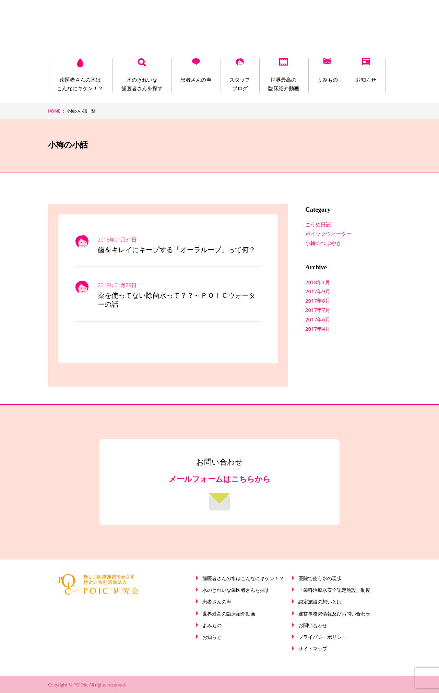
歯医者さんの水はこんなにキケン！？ (80, 84)
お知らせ (362, 79)
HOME (54, 111)
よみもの (324, 79)
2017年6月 (317, 319)
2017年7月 (317, 309)
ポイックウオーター (328, 233)
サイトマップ (312, 649)
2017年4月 (317, 328)
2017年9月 (317, 291)
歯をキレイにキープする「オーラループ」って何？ (177, 250)
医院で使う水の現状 (320, 578)
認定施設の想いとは (320, 602)
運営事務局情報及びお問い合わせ (334, 614)
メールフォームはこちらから (220, 479)
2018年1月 (317, 282)
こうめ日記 (318, 224)
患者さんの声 (194, 79)
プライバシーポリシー (322, 637)
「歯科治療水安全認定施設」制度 (334, 590)
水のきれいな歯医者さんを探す (141, 84)
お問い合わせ (312, 625)
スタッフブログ (238, 84)
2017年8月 (317, 300)
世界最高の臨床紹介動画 (281, 84)
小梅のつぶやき (323, 242)
